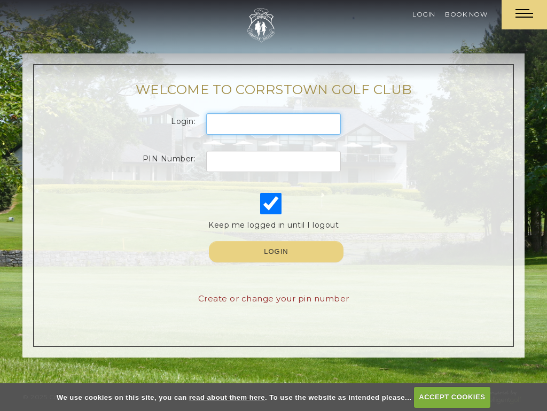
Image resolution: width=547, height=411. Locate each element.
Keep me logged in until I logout (272, 211)
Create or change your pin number (273, 298)
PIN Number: (169, 159)
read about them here (227, 397)
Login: (183, 121)
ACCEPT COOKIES (452, 397)
